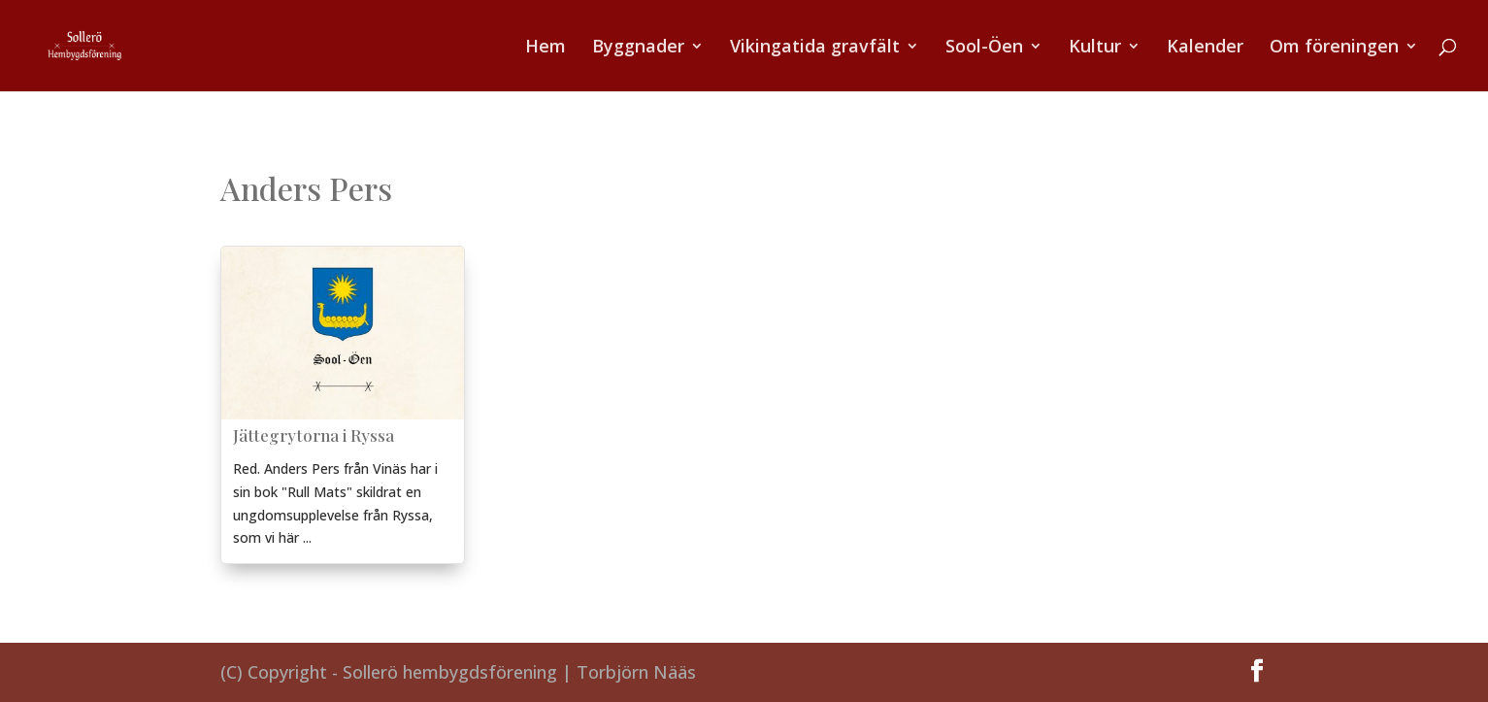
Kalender (1205, 48)
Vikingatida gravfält (815, 48)
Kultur (1095, 48)
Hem (545, 48)
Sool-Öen (984, 48)
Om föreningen (1334, 48)
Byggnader (638, 48)
